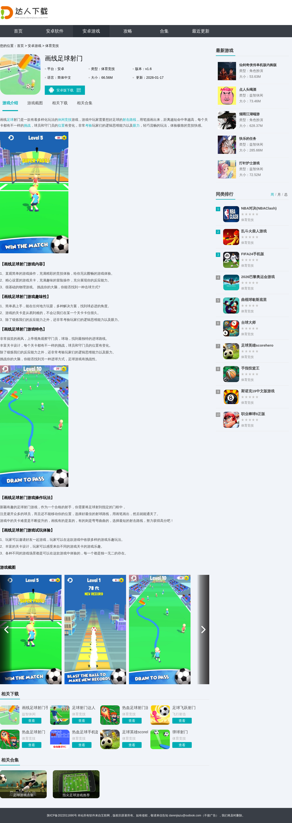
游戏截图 (35, 103)
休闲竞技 (65, 120)
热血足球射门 (33, 732)
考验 (88, 125)
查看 (31, 721)
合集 (164, 31)
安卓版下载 (65, 90)
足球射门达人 (83, 708)
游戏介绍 (10, 103)
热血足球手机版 (85, 732)
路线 (132, 120)
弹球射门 (180, 732)
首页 (18, 31)
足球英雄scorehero (135, 732)
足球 (10, 120)
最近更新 (201, 31)
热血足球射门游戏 (135, 708)
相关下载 (60, 103)
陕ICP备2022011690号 (62, 815)
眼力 (136, 125)
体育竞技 (52, 46)
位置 (61, 125)
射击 (126, 120)
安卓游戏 (91, 31)
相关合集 (84, 103)
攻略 (127, 31)
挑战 (27, 125)
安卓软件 (55, 31)
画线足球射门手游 (35, 708)
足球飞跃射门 (184, 708)
